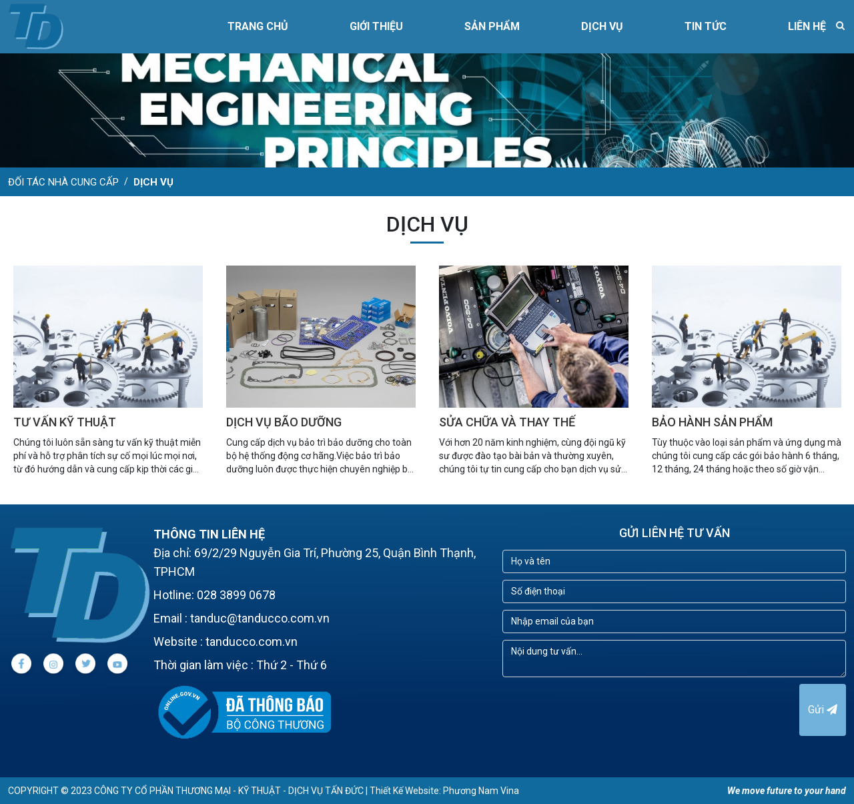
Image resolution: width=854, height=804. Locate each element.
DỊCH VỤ (602, 26)
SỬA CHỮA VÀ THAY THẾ (507, 422)
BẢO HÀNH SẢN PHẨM (712, 422)
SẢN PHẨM (492, 26)
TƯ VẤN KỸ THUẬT (64, 422)
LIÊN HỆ (807, 26)
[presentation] (603, 710)
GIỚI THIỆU (376, 26)
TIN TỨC (706, 26)
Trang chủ (258, 26)
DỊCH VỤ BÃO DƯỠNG (284, 422)
